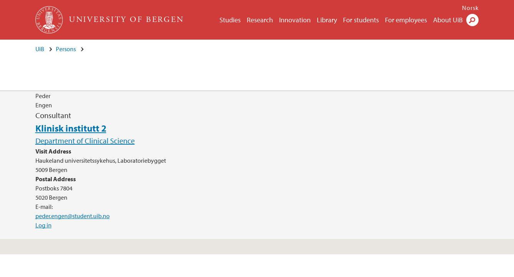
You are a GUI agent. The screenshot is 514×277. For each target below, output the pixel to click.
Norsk (470, 8)
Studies (230, 19)
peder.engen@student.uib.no (72, 216)
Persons (66, 49)
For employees (406, 19)
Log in (43, 225)
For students (361, 19)
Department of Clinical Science (85, 140)
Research (260, 19)
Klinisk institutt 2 (70, 128)
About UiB (448, 19)
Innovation (295, 19)
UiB (39, 49)
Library (327, 19)
